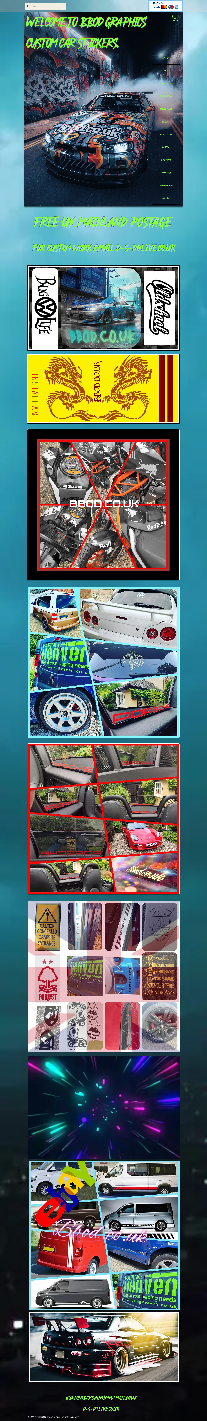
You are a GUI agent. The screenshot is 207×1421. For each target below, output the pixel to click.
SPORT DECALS (166, 160)
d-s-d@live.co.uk (145, 248)
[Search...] (45, 6)
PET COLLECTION (166, 134)
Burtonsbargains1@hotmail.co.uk (100, 1397)
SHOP (166, 71)
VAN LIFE (165, 121)
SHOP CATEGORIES (166, 185)
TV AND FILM (166, 172)
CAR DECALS (166, 147)
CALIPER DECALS (166, 96)
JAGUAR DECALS (166, 109)
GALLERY (165, 58)
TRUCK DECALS (166, 83)
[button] (175, 17)
